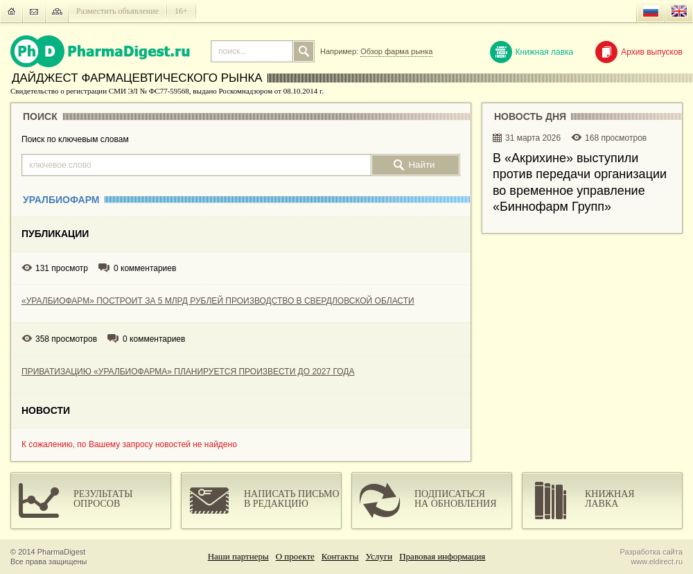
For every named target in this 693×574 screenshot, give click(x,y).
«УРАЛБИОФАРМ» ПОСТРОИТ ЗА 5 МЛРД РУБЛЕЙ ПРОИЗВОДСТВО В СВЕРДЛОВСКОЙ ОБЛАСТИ (217, 301)
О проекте (295, 556)
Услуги (379, 556)
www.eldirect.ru (657, 561)
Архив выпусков (639, 52)
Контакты (340, 556)
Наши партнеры (238, 556)
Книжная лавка (532, 52)
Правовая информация (442, 556)
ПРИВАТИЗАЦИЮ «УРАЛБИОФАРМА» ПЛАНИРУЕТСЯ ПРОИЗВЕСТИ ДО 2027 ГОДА (187, 371)
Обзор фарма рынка (396, 51)
